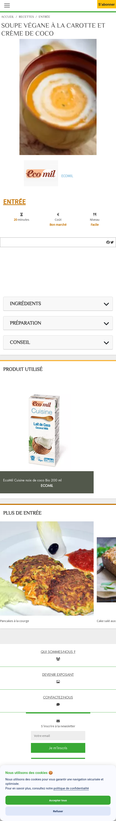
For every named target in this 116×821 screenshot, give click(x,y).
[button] (6, 5)
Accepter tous (58, 800)
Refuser (58, 811)
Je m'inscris (58, 747)
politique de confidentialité (71, 788)
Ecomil (67, 175)
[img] (108, 242)
